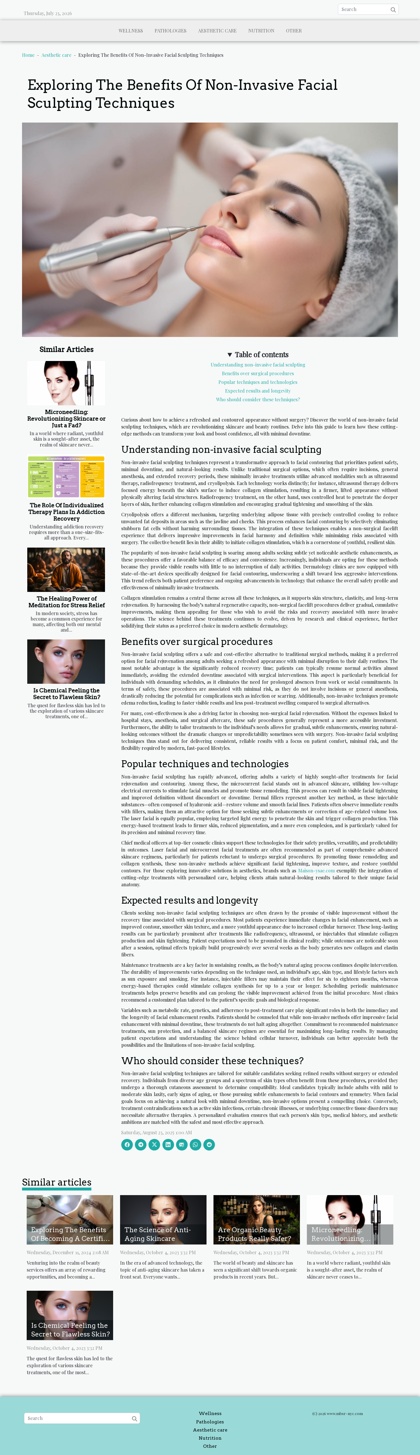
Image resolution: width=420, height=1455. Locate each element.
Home (28, 55)
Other (294, 31)
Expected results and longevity (258, 391)
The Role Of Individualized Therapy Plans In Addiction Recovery (66, 512)
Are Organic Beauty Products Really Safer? (254, 1234)
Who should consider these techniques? (258, 399)
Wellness (131, 31)
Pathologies (171, 31)
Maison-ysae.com (316, 870)
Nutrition (261, 31)
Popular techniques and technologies (257, 382)
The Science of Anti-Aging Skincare (157, 1234)
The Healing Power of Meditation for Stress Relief (66, 602)
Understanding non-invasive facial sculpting (258, 365)
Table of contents (261, 354)
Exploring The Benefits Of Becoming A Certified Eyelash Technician (71, 1238)
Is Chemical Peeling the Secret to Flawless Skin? (66, 694)
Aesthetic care (217, 31)
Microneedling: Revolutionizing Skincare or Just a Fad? (66, 419)
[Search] (368, 9)
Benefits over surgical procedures (258, 373)
